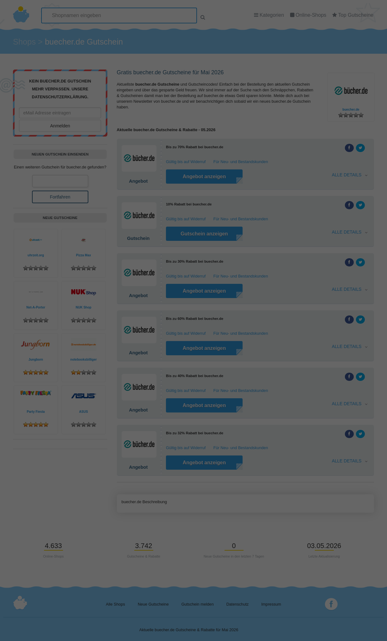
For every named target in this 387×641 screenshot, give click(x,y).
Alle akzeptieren (193, 60)
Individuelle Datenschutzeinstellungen (193, 91)
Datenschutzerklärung (197, 98)
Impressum (223, 98)
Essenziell (153, 42)
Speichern (193, 78)
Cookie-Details (166, 98)
